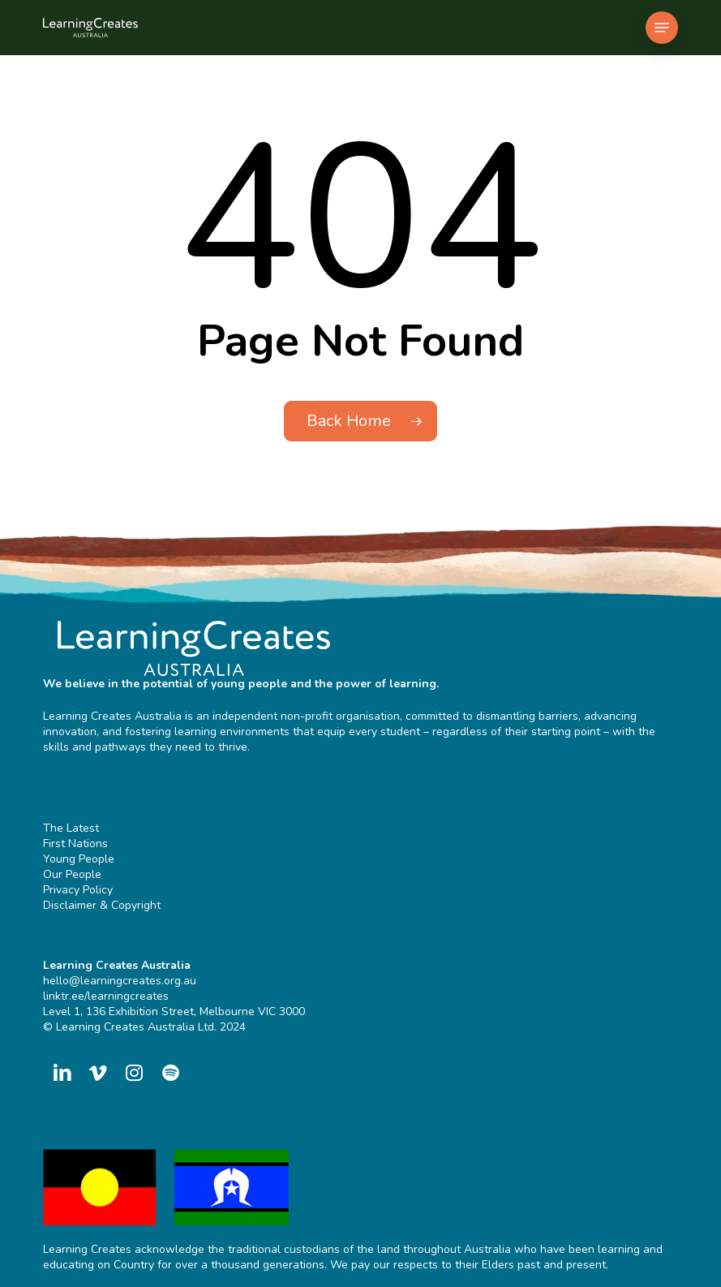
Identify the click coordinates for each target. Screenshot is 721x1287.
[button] (662, 27)
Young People (78, 859)
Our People (72, 874)
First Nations (75, 843)
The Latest (71, 828)
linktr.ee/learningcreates (106, 996)
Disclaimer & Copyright (102, 905)
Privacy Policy (78, 889)
